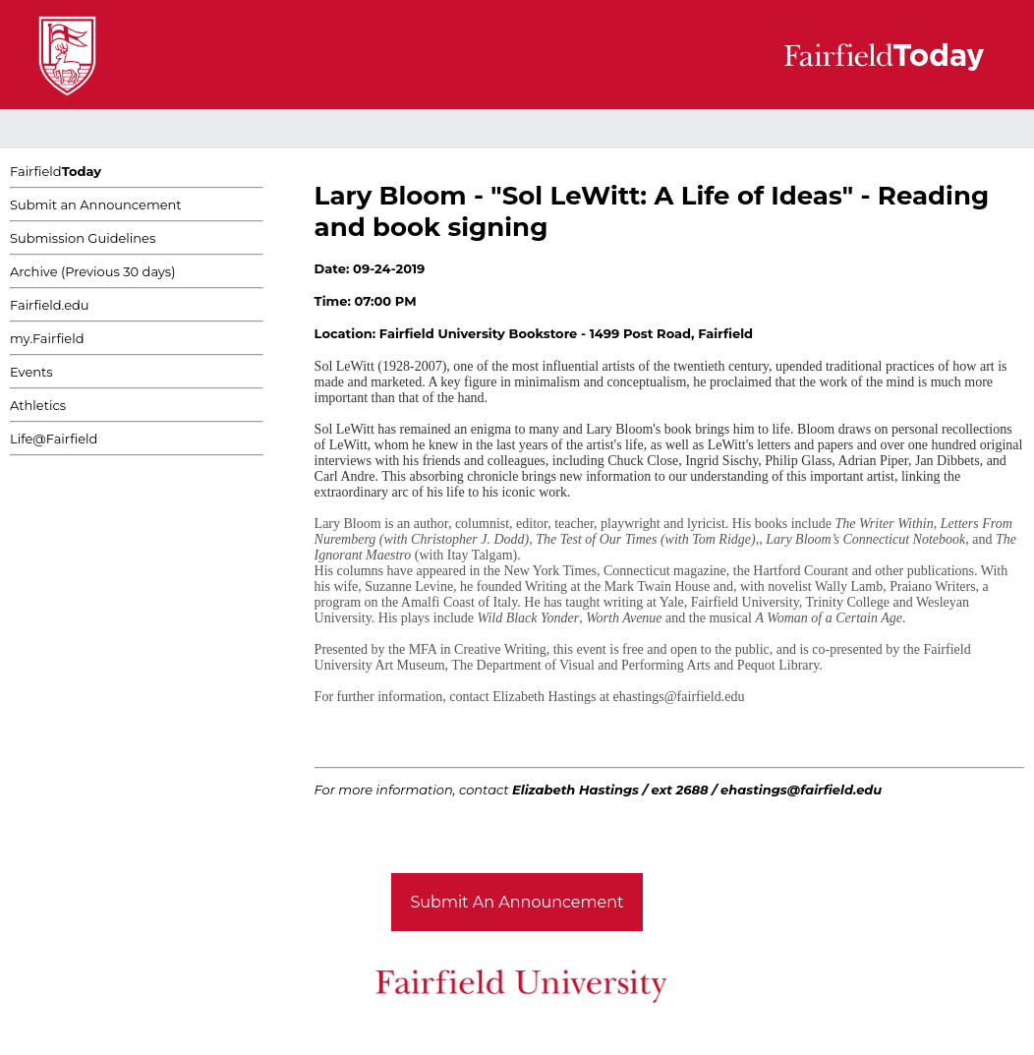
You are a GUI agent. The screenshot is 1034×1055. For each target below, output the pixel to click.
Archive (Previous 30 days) (92, 271)
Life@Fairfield (53, 438)
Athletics (38, 405)
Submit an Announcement (96, 204)
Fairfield (55, 171)
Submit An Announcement (517, 902)
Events (31, 372)
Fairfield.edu (49, 305)
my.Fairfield (47, 338)
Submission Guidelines (82, 238)
